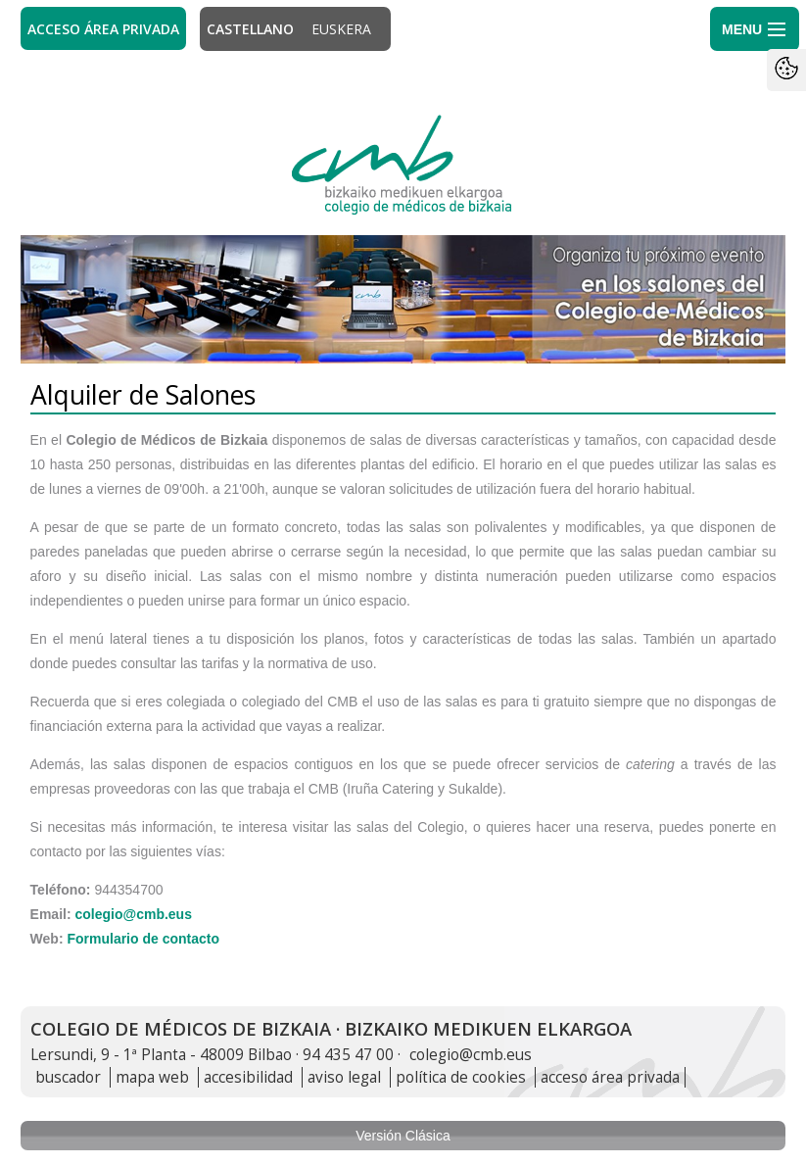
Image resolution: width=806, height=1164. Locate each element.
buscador (68, 1077)
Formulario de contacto (143, 938)
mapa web (152, 1077)
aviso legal (344, 1077)
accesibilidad (248, 1077)
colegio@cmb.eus (132, 914)
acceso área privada (610, 1077)
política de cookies (461, 1077)
